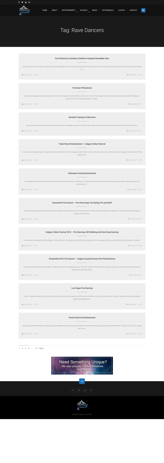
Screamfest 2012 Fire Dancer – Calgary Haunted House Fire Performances (82, 259)
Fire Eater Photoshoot (82, 88)
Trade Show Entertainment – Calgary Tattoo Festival (82, 144)
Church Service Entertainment (82, 317)
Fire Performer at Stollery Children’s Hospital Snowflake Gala (82, 58)
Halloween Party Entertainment (82, 173)
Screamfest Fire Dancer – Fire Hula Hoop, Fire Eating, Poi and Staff (82, 203)
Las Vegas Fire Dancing (82, 288)
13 (36, 348)
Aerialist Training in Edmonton (82, 117)
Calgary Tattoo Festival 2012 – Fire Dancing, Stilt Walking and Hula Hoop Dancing (82, 232)
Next (41, 348)
